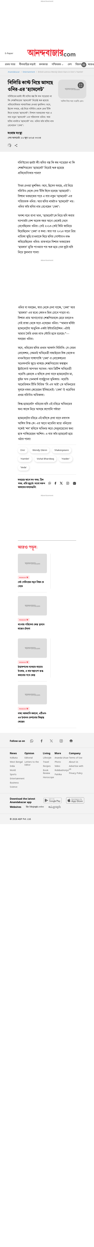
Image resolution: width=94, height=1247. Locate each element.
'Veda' (23, 467)
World (13, 770)
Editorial (28, 757)
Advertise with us (76, 767)
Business (14, 782)
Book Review (46, 772)
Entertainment (29, 72)
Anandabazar (14, 72)
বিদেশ (78, 64)
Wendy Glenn (39, 450)
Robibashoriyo (62, 770)
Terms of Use (75, 757)
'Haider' (65, 458)
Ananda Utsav (61, 757)
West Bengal (16, 761)
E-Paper (9, 53)
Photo (58, 761)
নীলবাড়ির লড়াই (27, 64)
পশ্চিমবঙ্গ (58, 64)
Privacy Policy (75, 773)
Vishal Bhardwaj (45, 458)
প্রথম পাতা (10, 64)
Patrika (58, 774)
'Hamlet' (24, 458)
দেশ (70, 64)
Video (57, 766)
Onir (22, 450)
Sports (13, 774)
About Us (73, 761)
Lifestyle (47, 757)
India (12, 766)
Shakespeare (61, 450)
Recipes (47, 766)
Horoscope (48, 777)
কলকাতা (43, 64)
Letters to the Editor (31, 763)
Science (13, 786)
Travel (46, 761)
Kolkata (14, 757)
